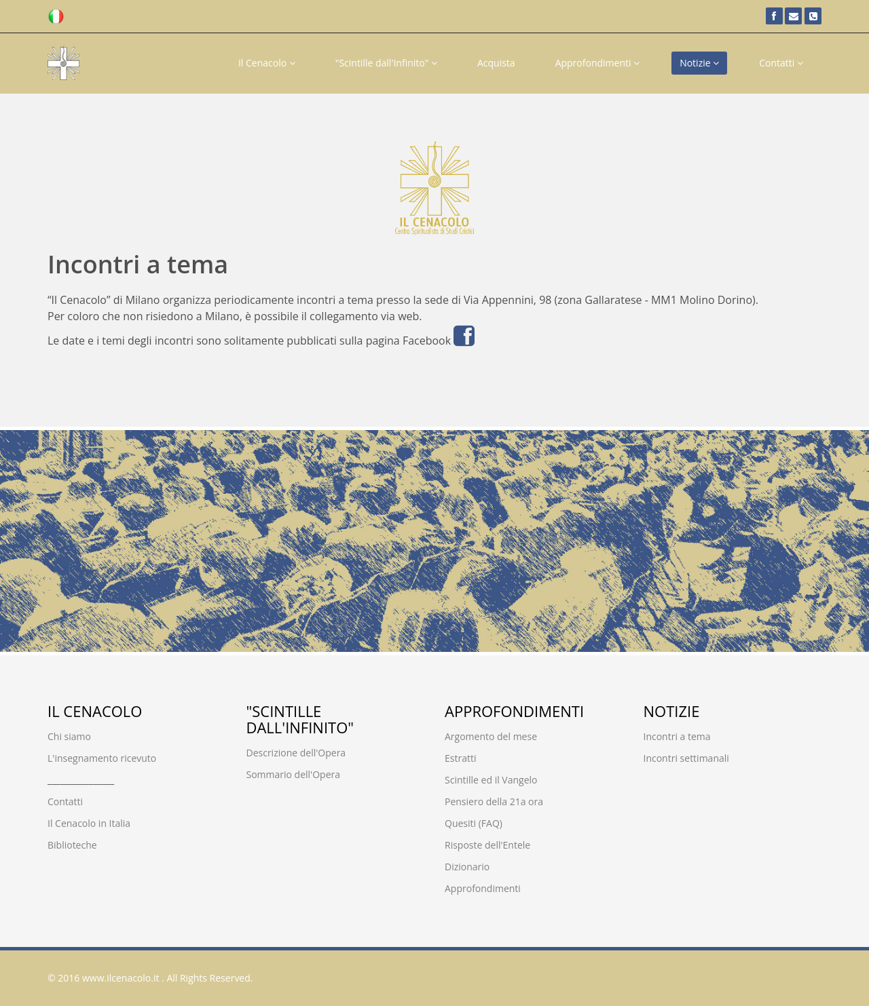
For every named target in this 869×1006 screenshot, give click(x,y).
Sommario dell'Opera (293, 774)
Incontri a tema (677, 736)
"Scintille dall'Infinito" (386, 62)
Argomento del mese (491, 736)
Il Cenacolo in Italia (89, 823)
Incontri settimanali (686, 758)
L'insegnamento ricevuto (102, 758)
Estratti (460, 758)
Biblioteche (72, 844)
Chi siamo (69, 736)
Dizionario (467, 866)
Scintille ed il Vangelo (491, 779)
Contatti (781, 62)
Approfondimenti (597, 62)
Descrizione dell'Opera (296, 752)
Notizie (699, 62)
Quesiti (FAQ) (473, 823)
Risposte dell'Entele (487, 844)
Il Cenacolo (266, 62)
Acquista (496, 62)
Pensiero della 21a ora (494, 801)
